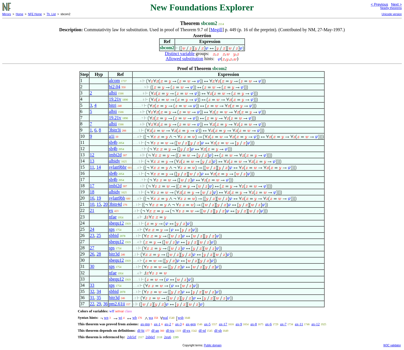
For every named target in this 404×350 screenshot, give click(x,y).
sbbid (114, 235)
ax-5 (207, 324)
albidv (114, 161)
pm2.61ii (117, 303)
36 (105, 303)
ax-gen (191, 324)
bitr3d (114, 254)
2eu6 (167, 337)
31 (92, 297)
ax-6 (268, 324)
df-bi (140, 330)
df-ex (186, 330)
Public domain (213, 345)
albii (113, 93)
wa (151, 317)
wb (134, 317)
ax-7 (283, 324)
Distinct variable (179, 53)
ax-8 (253, 324)
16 (92, 198)
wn (106, 317)
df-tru (170, 330)
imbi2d (115, 154)
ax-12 (315, 324)
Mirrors (6, 14)
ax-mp (145, 324)
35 (99, 297)
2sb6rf (150, 337)
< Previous (379, 4)
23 (92, 235)
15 (99, 204)
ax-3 (178, 324)
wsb (180, 317)
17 (92, 185)
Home (19, 14)
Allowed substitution (184, 58)
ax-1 (157, 324)
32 (92, 291)
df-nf (202, 330)
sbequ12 (116, 223)
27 (92, 247)
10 (92, 204)
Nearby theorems (391, 8)
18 (92, 191)
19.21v (115, 99)
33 (92, 285)
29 (99, 303)
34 (99, 291)
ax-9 (239, 324)
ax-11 (299, 324)
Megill (216, 29)
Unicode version (392, 14)
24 (92, 229)
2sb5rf (131, 337)
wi (120, 317)
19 (99, 198)
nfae (113, 216)
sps (111, 229)
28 (99, 254)
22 (92, 303)
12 (92, 154)
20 (105, 204)
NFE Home (35, 14)
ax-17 (223, 324)
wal (165, 317)
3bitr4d (115, 204)
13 (92, 161)
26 (92, 254)
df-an (155, 330)
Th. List (51, 14)
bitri (112, 105)
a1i (111, 136)
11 (92, 167)
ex (111, 210)
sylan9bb (117, 198)
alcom (114, 80)
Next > (396, 4)
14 (98, 167)
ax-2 (168, 324)
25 (99, 235)
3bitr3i (115, 130)
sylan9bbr (118, 167)
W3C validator (392, 345)
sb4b (113, 142)
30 (92, 266)
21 (92, 210)
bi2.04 (114, 86)
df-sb (218, 330)
